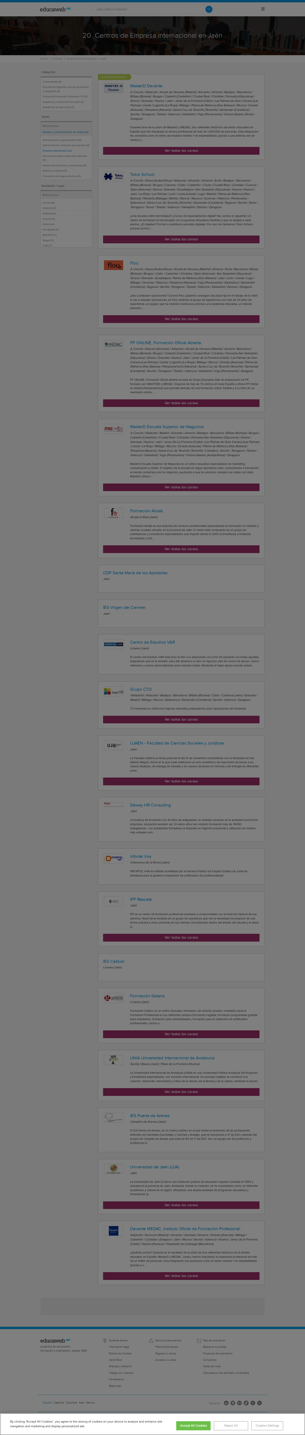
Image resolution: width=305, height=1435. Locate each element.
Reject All (231, 1426)
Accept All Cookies (193, 1426)
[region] (152, 1424)
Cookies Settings (267, 1426)
